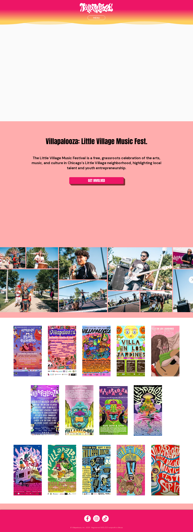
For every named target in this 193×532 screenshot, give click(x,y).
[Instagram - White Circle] (96, 518)
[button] (96, 17)
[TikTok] (105, 518)
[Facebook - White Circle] (87, 518)
